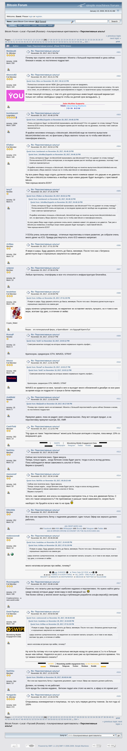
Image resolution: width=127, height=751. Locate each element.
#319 (119, 672)
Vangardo (11, 695)
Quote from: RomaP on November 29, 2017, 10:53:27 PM (48, 367)
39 (9, 42)
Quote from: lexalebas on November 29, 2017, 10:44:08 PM (49, 542)
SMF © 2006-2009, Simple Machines (74, 746)
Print (118, 42)
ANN (57, 528)
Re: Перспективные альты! (45, 51)
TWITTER (90, 577)
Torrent (43, 21)
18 (51, 40)
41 (14, 42)
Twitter (80, 445)
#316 (119, 537)
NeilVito (10, 450)
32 (89, 40)
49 (35, 42)
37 (102, 40)
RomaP (10, 334)
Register (42, 25)
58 (59, 42)
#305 (119, 191)
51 (41, 42)
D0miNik (10, 510)
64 (76, 42)
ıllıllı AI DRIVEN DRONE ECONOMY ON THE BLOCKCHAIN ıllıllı (73, 531)
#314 (119, 475)
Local (22, 31)
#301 (119, 52)
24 (67, 40)
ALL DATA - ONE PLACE (85, 575)
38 (6, 42)
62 (70, 42)
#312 (119, 428)
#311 (119, 399)
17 (48, 40)
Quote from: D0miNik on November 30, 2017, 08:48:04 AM (48, 677)
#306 (119, 245)
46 (27, 42)
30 (83, 40)
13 (37, 40)
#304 (119, 146)
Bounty (79, 528)
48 (33, 42)
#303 (119, 115)
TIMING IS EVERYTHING (61, 575)
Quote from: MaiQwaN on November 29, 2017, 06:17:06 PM (49, 404)
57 (57, 42)
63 (73, 42)
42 (17, 42)
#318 (119, 613)
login (31, 16)
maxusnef (11, 474)
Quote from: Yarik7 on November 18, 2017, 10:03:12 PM (47, 341)
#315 (119, 511)
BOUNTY (44, 577)
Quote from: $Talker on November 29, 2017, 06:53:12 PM (48, 196)
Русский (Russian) (36, 31)
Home (12, 25)
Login (34, 25)
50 (38, 42)
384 (86, 42)
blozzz (9, 360)
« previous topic (113, 36)
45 (25, 42)
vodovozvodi (12, 536)
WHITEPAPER (67, 577)
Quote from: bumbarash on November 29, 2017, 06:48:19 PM (50, 151)
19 (54, 40)
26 (72, 40)
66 (81, 42)
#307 (119, 269)
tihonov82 (11, 75)
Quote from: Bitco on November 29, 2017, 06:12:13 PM (47, 81)
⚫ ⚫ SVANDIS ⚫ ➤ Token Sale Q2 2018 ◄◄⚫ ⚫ (73, 572)
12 (34, 40)
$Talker (10, 145)
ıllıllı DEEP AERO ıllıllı (73, 526)
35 (96, 40)
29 (80, 40)
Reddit (88, 445)
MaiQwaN (11, 51)
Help (20, 25)
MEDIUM (79, 577)
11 (31, 40)
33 (91, 40)
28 (78, 40)
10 (28, 40)
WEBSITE (55, 577)
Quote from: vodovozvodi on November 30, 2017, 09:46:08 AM (50, 618)
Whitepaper (60, 445)
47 (30, 42)
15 (42, 40)
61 (67, 42)
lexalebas (11, 291)
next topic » (115, 38)
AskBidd (10, 397)
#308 (119, 293)
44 (22, 42)
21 (59, 40)
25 (70, 40)
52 (43, 42)
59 (62, 42)
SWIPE (57, 443)
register (39, 16)
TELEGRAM (101, 577)
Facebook (47, 528)
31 (86, 40)
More (50, 25)
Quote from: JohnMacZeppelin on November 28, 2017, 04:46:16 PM (52, 120)
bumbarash (12, 113)
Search (27, 25)
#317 (119, 583)
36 (99, 40)
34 (94, 40)
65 (78, 42)
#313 (119, 452)
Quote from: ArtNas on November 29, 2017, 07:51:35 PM (48, 298)
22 (62, 40)
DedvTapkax (12, 611)
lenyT (9, 189)
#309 (119, 336)
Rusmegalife (12, 582)
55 (52, 42)
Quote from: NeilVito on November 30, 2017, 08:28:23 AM (48, 481)
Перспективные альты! (92, 31)
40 (11, 42)
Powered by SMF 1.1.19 (48, 746)
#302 (119, 76)
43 (19, 42)
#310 (119, 362)
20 (56, 40)
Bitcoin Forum (11, 31)
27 (75, 40)
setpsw (10, 268)
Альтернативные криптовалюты (62, 31)
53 (46, 42)
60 (65, 42)
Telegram (71, 445)
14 (39, 40)
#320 (119, 696)
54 (49, 42)
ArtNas (9, 244)
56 (54, 42)
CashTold (11, 426)
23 (64, 40)
